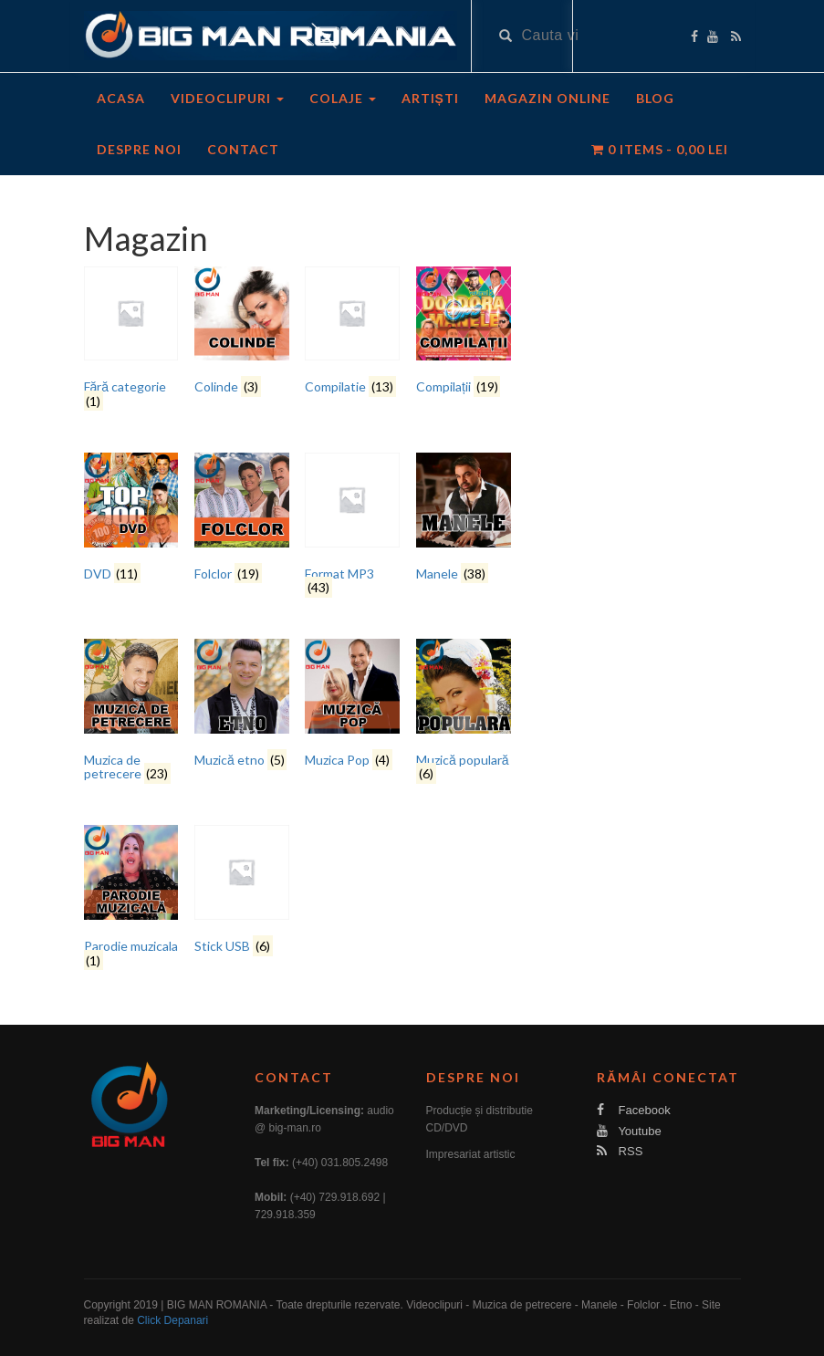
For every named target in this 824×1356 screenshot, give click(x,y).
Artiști (430, 98)
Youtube (629, 1131)
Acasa (121, 98)
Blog (655, 98)
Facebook (634, 1110)
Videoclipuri (227, 98)
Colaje (342, 98)
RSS (619, 1151)
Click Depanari (172, 1320)
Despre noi (139, 149)
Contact (243, 149)
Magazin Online (547, 98)
